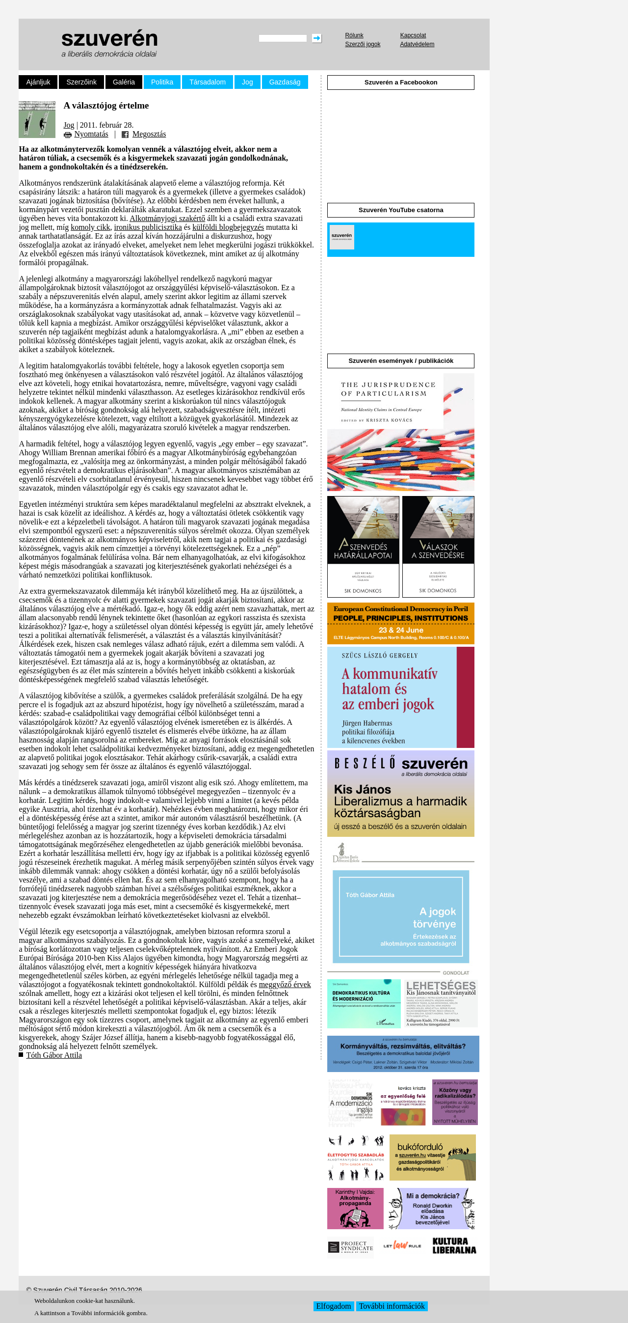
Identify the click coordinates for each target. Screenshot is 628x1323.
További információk (392, 1306)
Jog (247, 82)
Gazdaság (285, 82)
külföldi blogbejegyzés (228, 227)
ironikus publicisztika (148, 227)
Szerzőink (81, 82)
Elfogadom (333, 1306)
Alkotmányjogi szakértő (167, 218)
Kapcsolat (413, 35)
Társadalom (207, 82)
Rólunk (354, 35)
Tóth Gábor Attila (54, 1055)
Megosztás (149, 134)
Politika (162, 82)
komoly (83, 227)
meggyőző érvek (285, 984)
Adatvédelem (417, 44)
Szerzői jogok (362, 44)
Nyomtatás (91, 134)
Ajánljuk (38, 82)
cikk (103, 227)
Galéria (124, 82)
